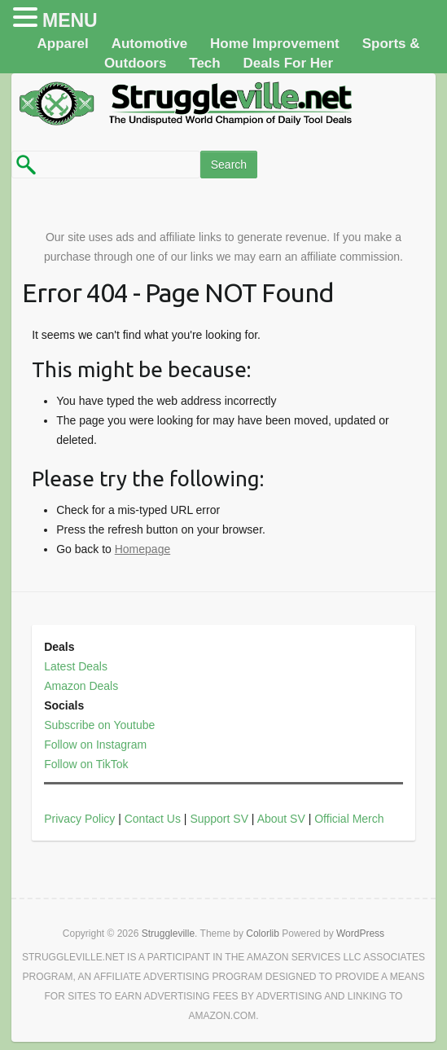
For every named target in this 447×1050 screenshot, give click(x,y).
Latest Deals (75, 666)
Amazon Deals (81, 685)
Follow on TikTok (86, 764)
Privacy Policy (79, 818)
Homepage (143, 549)
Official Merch (348, 818)
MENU (70, 20)
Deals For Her (288, 63)
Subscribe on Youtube (99, 724)
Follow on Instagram (95, 744)
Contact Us (153, 818)
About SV (281, 818)
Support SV (219, 818)
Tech (204, 63)
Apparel (62, 43)
